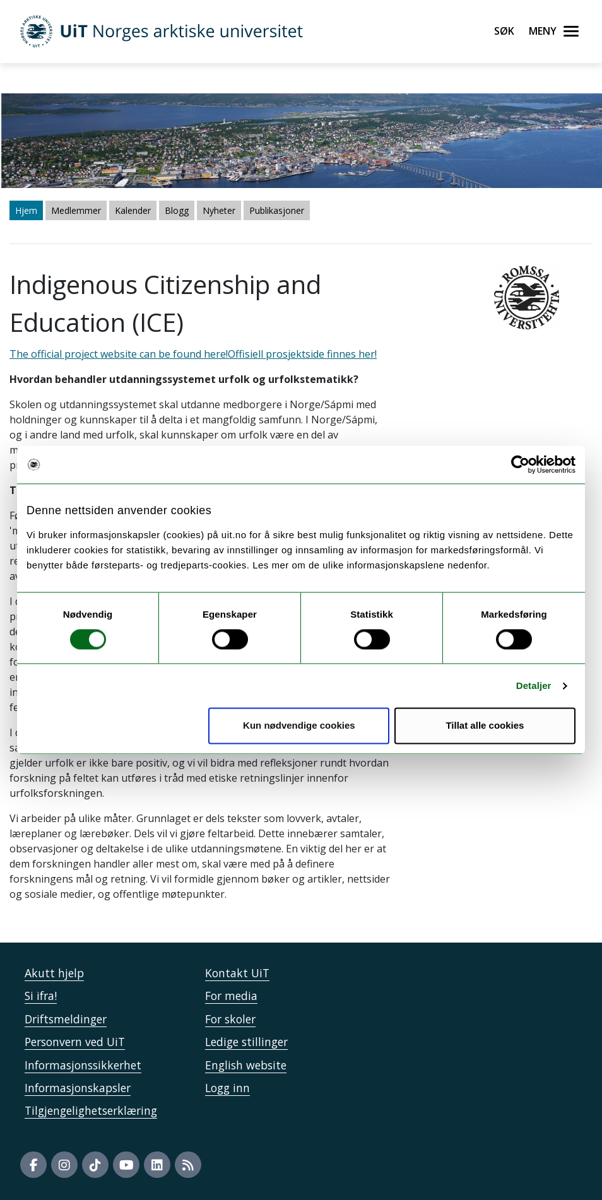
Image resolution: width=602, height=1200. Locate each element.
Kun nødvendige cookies (299, 726)
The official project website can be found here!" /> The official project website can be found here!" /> (301, 600)
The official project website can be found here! (118, 354)
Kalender (133, 210)
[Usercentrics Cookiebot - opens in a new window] (520, 464)
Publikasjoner (276, 210)
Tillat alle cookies (485, 726)
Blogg (177, 210)
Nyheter (219, 210)
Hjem (26, 210)
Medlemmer (76, 210)
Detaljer (534, 685)
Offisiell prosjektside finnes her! (302, 354)
